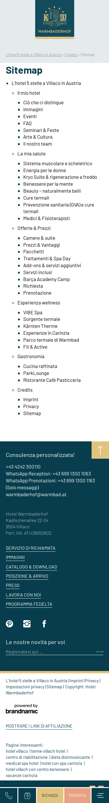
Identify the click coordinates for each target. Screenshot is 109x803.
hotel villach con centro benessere (38, 769)
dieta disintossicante (71, 757)
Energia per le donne (44, 170)
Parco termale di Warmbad (51, 340)
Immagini (33, 109)
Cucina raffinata (40, 366)
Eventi (30, 116)
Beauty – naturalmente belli (52, 191)
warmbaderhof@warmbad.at (36, 494)
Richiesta (33, 286)
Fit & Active (35, 347)
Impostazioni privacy (25, 686)
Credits (71, 54)
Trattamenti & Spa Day (47, 258)
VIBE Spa (32, 312)
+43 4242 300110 (23, 466)
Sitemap (32, 413)
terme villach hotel (48, 751)
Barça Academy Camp (46, 279)
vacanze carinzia (21, 775)
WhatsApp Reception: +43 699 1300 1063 (48, 473)
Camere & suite (39, 238)
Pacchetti (33, 251)
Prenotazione (37, 292)
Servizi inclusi (37, 272)
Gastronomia (30, 356)
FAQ (27, 123)
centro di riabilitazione (27, 757)
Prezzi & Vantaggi (41, 245)
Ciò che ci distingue (43, 102)
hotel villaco (17, 751)
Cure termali (36, 197)
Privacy (31, 406)
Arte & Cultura (38, 137)
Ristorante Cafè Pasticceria (52, 380)
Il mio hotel (28, 93)
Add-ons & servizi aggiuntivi (52, 265)
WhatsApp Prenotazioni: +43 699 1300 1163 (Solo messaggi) (50, 483)
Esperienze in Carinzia (46, 333)
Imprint (30, 399)
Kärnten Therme (40, 326)
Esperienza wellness (38, 302)
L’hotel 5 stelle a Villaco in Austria (34, 54)
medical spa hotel (22, 763)
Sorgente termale (41, 319)
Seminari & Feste (41, 130)
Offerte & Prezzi (34, 228)
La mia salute (31, 153)
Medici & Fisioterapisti (46, 218)
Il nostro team (37, 143)
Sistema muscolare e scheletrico (57, 163)
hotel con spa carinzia (62, 763)
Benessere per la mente (48, 184)
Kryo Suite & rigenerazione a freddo (60, 177)
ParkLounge (36, 373)
